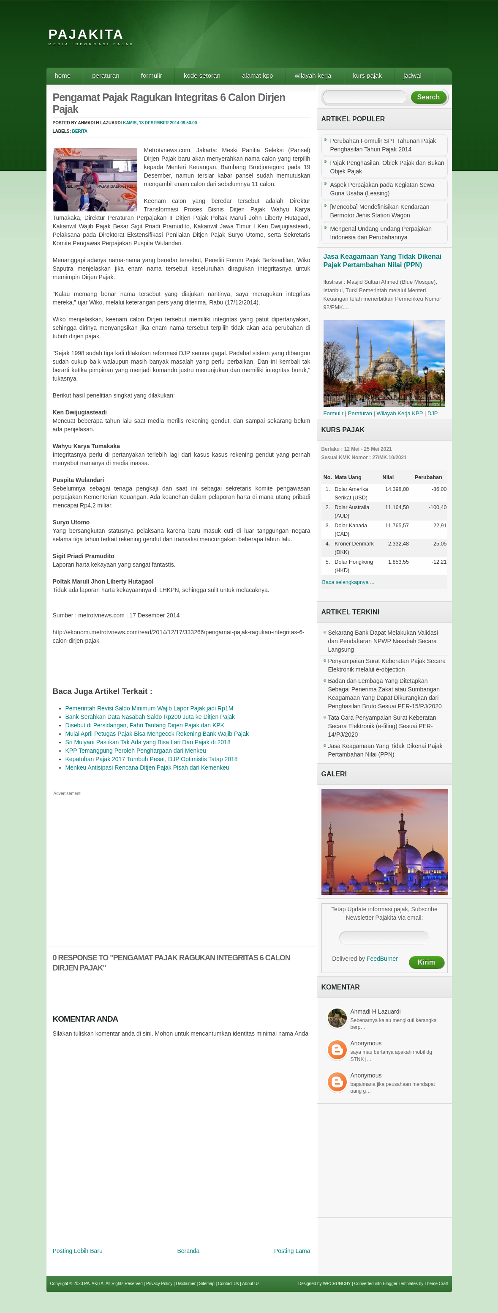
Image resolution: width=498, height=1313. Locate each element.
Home (63, 75)
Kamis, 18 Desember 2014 (151, 123)
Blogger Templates (400, 1283)
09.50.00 (188, 123)
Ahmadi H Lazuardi (376, 1011)
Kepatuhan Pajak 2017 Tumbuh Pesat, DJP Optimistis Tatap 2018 (151, 759)
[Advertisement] (297, 40)
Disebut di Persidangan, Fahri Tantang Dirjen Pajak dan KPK (144, 725)
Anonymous (366, 1043)
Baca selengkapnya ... (348, 582)
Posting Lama (292, 1250)
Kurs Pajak (367, 75)
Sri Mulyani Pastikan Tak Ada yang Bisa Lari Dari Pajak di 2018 (148, 742)
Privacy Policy (159, 1283)
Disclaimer (186, 1283)
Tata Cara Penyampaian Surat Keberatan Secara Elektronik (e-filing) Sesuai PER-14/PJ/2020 (382, 726)
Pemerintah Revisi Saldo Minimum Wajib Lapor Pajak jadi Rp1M (149, 708)
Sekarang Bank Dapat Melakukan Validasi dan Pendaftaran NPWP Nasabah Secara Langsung (383, 641)
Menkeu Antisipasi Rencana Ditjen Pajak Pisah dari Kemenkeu (147, 767)
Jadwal (412, 75)
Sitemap (207, 1283)
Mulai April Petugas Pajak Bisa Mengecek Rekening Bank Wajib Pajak (157, 733)
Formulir (151, 75)
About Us (250, 1283)
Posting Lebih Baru (78, 1250)
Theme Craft (436, 1283)
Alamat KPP (257, 75)
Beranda (188, 1250)
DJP (432, 413)
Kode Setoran (202, 75)
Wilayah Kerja (313, 75)
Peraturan (105, 75)
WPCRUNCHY (337, 1283)
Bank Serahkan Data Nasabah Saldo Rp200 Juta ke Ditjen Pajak (150, 716)
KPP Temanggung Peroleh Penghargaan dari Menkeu (135, 750)
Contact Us (228, 1283)
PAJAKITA (86, 34)
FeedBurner (382, 958)
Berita (79, 131)
